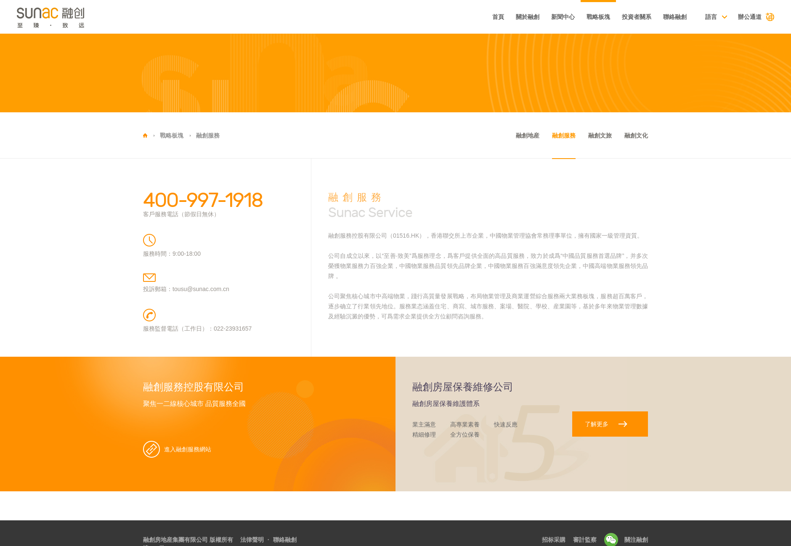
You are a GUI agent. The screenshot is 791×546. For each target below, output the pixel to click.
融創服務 (208, 135)
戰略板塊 (598, 16)
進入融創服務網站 (187, 449)
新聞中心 (563, 16)
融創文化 (636, 135)
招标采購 (553, 539)
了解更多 (596, 424)
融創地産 (527, 135)
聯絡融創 (675, 16)
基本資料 (461, 17)
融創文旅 (600, 135)
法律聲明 (252, 539)
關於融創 (527, 16)
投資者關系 (636, 16)
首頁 (498, 16)
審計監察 (585, 539)
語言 (711, 16)
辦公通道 (750, 16)
